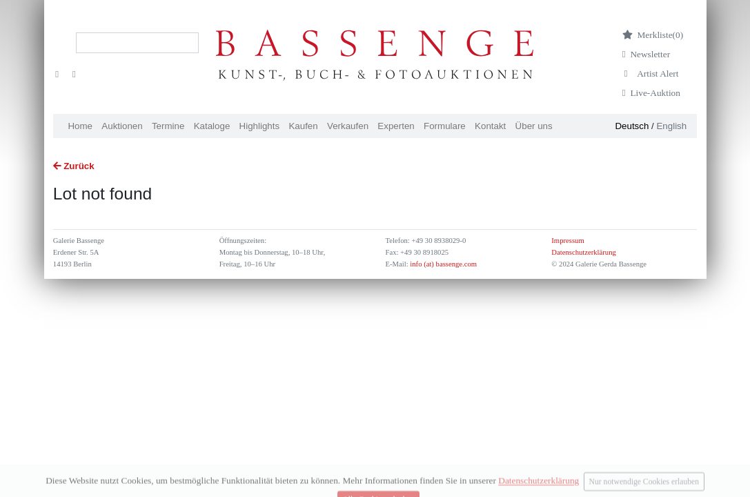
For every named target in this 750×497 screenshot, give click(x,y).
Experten (395, 126)
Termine (168, 126)
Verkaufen (347, 126)
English (671, 126)
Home (80, 126)
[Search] (137, 42)
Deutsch (632, 126)
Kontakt (490, 126)
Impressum (567, 240)
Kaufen (302, 126)
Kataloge (212, 126)
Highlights (259, 126)
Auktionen (121, 126)
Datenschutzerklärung (583, 252)
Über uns (534, 126)
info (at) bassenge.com (442, 264)
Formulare (445, 126)
